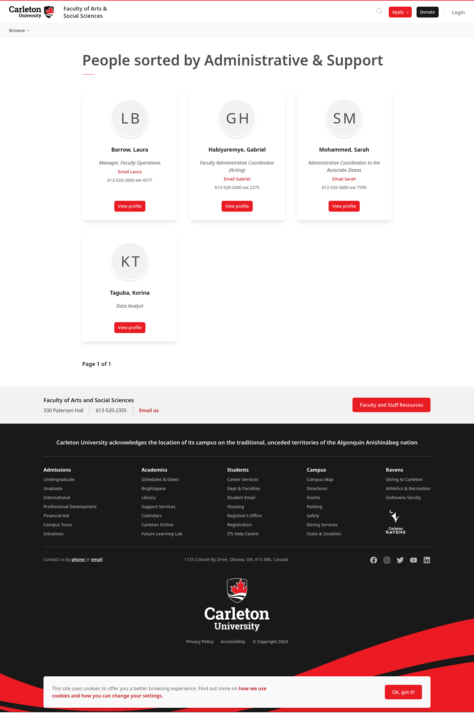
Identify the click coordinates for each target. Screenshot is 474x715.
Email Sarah (344, 181)
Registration (239, 527)
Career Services (242, 482)
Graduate (53, 491)
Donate (426, 12)
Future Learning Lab (161, 536)
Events (313, 500)
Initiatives (53, 536)
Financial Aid (56, 518)
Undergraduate (59, 482)
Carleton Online (157, 527)
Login (457, 12)
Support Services (158, 509)
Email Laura (129, 174)
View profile (131, 210)
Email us (149, 413)
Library (148, 500)
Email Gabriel (237, 181)
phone (78, 562)
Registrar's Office (244, 518)
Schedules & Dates (160, 482)
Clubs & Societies (324, 536)
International (57, 500)
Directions (317, 491)
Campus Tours (58, 527)
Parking (315, 509)
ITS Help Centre (243, 536)
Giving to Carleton (404, 482)
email (96, 562)
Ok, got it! (403, 692)
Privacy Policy (199, 644)
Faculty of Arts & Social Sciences (86, 12)
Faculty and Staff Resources (391, 407)
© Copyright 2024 (270, 644)
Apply (397, 12)
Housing (235, 509)
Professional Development (70, 509)
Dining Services (322, 527)
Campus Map (320, 482)
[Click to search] (379, 12)
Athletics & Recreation (408, 491)
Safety (313, 518)
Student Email (241, 500)
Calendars (151, 518)
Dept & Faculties (243, 491)
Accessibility (233, 644)
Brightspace (153, 491)
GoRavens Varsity (403, 500)
